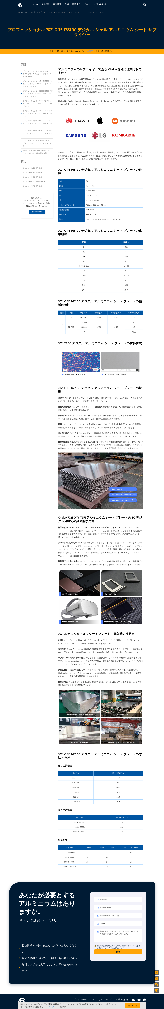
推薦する (79, 5)
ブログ (90, 5)
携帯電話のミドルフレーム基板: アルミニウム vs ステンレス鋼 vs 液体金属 (37, 151)
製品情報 (60, 5)
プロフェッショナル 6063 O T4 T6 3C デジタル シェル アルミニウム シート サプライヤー (37, 133)
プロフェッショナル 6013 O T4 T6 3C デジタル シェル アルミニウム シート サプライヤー (37, 113)
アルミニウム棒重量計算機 (32, 172)
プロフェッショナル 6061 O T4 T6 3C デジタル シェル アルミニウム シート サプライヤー (37, 123)
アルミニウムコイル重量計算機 (34, 181)
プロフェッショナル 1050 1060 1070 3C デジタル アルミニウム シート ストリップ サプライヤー (37, 73)
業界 (70, 5)
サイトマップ (105, 999)
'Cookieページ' (49, 1007)
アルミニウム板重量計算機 (32, 168)
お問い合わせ (103, 5)
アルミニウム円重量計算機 (32, 186)
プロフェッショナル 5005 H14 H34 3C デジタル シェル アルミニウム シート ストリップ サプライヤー (38, 83)
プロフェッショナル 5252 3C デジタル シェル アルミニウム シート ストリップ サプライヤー (37, 103)
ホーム (38, 5)
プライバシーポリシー (84, 999)
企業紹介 (49, 5)
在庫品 (90, 51)
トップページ (25, 12)
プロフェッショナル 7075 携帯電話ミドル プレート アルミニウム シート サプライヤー (37, 143)
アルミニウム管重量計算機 (32, 177)
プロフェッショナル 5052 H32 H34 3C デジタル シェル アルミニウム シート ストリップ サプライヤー (38, 93)
